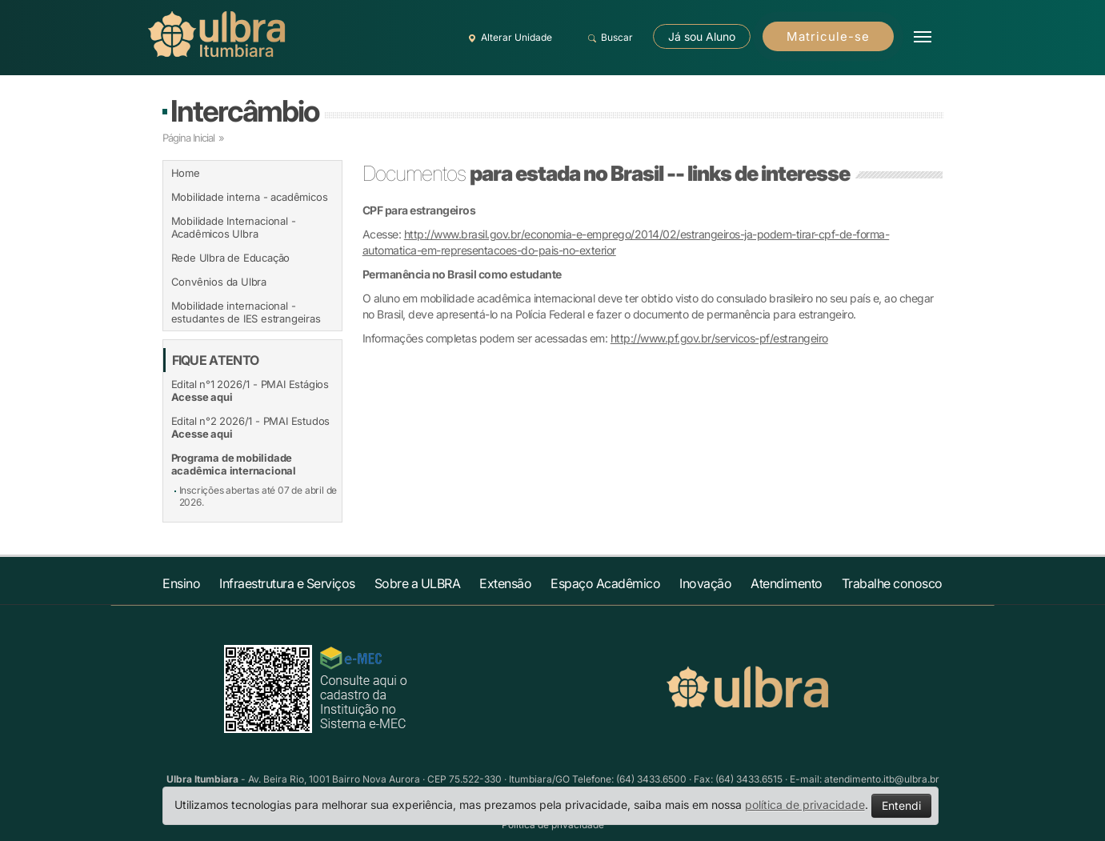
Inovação (705, 583)
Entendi (901, 805)
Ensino (181, 583)
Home (185, 172)
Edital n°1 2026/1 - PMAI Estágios (250, 390)
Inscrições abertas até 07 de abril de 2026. (258, 496)
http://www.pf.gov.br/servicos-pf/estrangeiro (719, 338)
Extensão (505, 583)
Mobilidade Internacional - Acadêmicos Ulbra (233, 227)
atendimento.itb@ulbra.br (881, 779)
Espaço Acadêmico (605, 583)
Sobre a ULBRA (417, 583)
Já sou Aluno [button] (701, 36)
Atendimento (787, 583)
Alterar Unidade (508, 37)
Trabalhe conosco (892, 583)
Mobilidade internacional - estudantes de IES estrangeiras (246, 312)
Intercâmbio (244, 111)
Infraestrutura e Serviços (287, 583)
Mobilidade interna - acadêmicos (249, 196)
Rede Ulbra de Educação (230, 257)
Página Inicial (188, 137)
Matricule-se (828, 36)
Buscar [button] (608, 37)
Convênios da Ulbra (218, 281)
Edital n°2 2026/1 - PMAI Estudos (250, 427)
